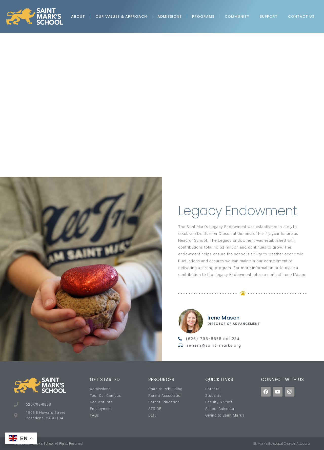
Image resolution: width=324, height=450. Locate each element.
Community (237, 16)
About (78, 16)
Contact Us (301, 16)
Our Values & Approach (121, 16)
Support (269, 16)
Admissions (169, 16)
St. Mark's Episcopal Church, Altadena (281, 443)
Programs (203, 16)
